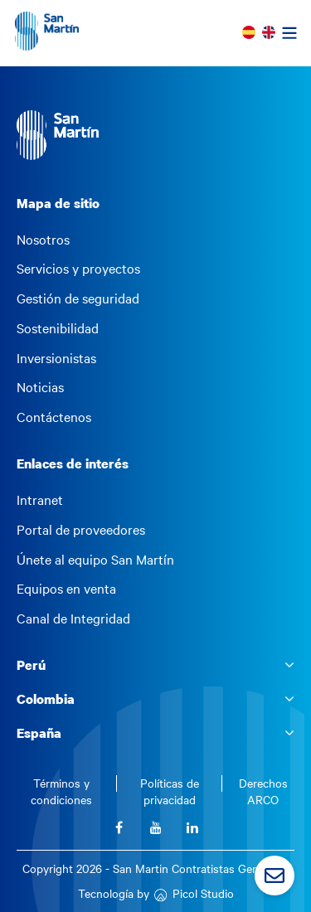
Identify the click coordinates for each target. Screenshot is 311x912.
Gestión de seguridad (78, 298)
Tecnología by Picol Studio (156, 893)
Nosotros (43, 239)
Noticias (40, 387)
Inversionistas (56, 358)
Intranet (40, 500)
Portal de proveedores (81, 529)
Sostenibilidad (58, 328)
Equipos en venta (66, 588)
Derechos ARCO (263, 791)
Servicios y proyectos (78, 268)
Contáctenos (54, 417)
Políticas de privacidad (169, 791)
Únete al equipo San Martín (95, 559)
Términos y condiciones (61, 791)
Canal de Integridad (73, 618)
